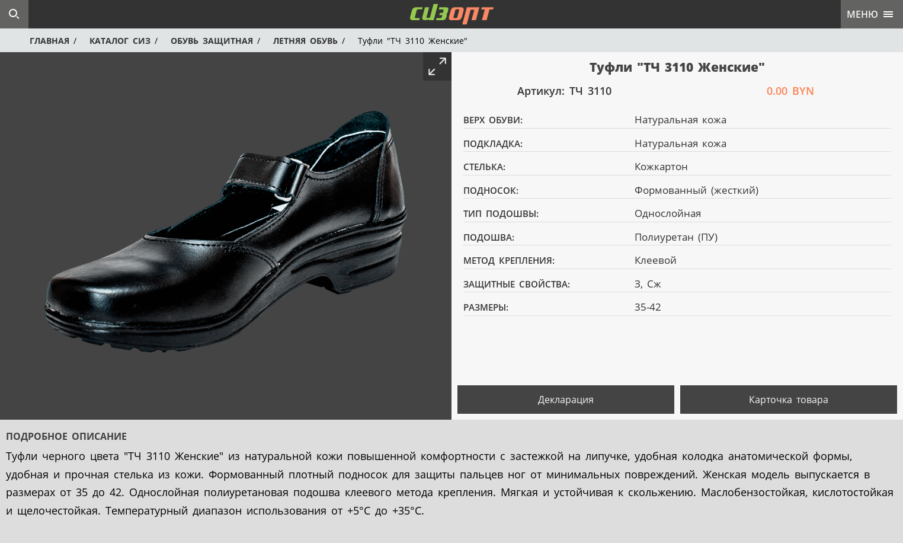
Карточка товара (788, 399)
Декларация (566, 399)
